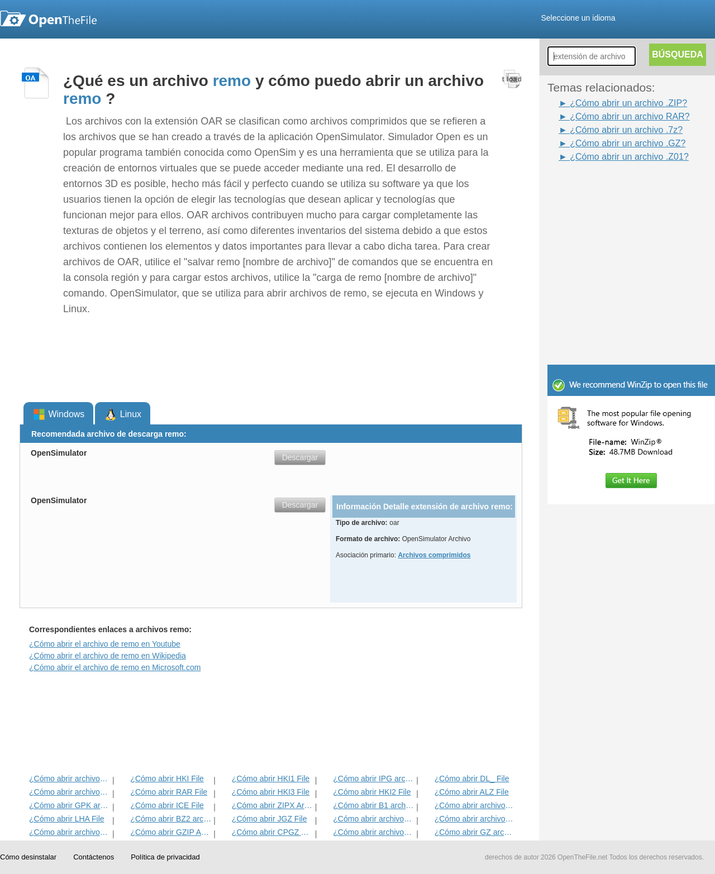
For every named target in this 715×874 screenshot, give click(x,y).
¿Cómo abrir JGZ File (269, 818)
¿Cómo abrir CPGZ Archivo (272, 832)
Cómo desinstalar (28, 857)
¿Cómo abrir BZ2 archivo (170, 818)
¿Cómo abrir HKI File (166, 778)
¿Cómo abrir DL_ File (472, 778)
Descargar (300, 457)
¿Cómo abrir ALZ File (472, 791)
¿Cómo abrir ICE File (166, 805)
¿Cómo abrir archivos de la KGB (69, 791)
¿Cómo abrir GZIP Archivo (170, 832)
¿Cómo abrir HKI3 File (270, 791)
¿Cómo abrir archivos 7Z (373, 818)
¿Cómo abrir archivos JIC (475, 805)
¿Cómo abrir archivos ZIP (69, 832)
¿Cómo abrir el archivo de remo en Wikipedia (107, 655)
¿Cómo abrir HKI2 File (372, 791)
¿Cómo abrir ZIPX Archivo (272, 805)
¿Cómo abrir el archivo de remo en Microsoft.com (115, 667)
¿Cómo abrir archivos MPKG (373, 832)
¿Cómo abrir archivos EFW (475, 818)
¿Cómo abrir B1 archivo (373, 805)
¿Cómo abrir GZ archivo (475, 832)
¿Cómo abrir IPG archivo (373, 778)
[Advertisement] (614, 189)
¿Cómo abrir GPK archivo (69, 805)
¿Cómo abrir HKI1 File (270, 778)
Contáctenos (93, 857)
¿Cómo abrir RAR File (168, 791)
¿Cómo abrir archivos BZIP (69, 778)
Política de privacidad (165, 857)
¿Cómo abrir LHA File (66, 818)
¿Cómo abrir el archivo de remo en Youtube (104, 643)
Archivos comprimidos (434, 555)
